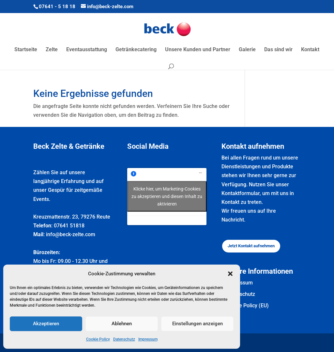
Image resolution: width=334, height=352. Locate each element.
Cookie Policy (98, 339)
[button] (230, 273)
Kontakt (310, 50)
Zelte (52, 50)
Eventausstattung (86, 50)
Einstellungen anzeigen (197, 324)
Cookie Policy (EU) (247, 305)
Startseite (25, 50)
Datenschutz (124, 339)
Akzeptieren (46, 324)
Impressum (148, 339)
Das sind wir (278, 50)
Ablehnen (122, 324)
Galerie (247, 50)
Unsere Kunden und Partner (197, 50)
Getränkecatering (136, 50)
